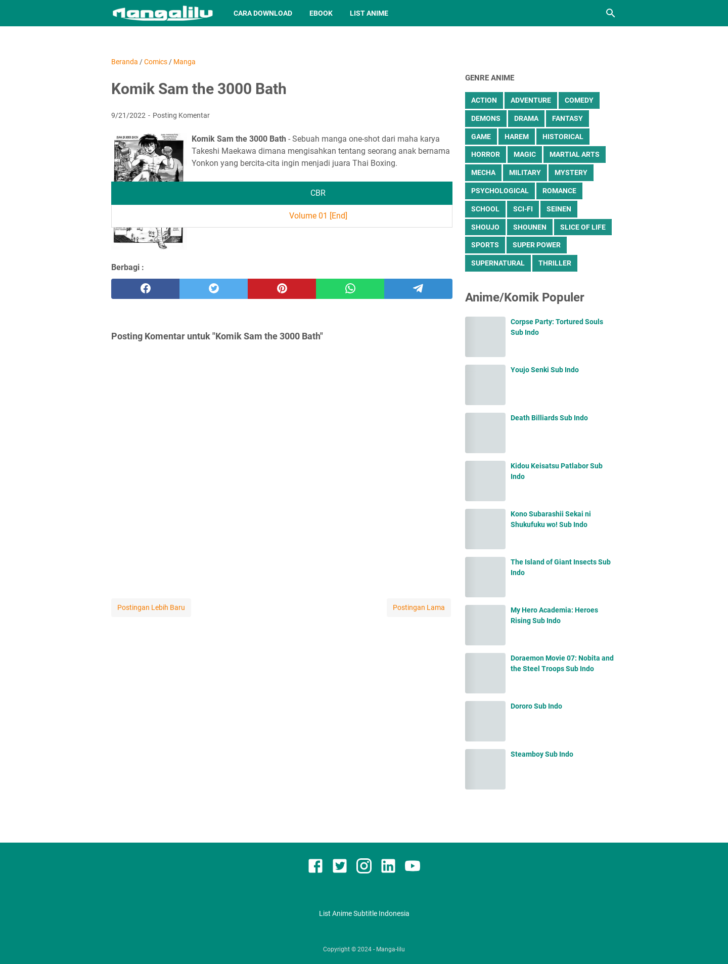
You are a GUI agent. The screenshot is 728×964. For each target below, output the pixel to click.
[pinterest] (282, 289)
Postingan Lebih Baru (151, 607)
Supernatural (498, 263)
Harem (517, 137)
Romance (559, 191)
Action (484, 100)
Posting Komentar (181, 115)
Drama (526, 118)
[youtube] (412, 868)
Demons (485, 118)
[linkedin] (388, 868)
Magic (525, 154)
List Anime (369, 13)
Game (481, 137)
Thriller (554, 263)
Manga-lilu (390, 949)
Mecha (483, 172)
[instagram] (364, 868)
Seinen (559, 209)
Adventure (531, 100)
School (485, 209)
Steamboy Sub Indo (542, 754)
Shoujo (485, 227)
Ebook (321, 13)
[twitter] (213, 289)
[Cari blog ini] (611, 13)
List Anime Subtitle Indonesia (364, 913)
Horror (485, 154)
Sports (485, 245)
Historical (562, 137)
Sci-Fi (523, 209)
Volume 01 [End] (318, 216)
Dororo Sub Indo (536, 706)
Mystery (571, 172)
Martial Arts (575, 154)
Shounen (530, 227)
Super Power (537, 245)
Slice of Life (583, 227)
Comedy (579, 100)
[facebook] (145, 289)
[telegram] (418, 289)
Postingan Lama (419, 607)
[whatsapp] (350, 289)
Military (525, 172)
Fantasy (567, 118)
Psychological (500, 191)
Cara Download (263, 13)
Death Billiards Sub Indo (549, 418)
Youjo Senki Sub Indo (545, 370)
